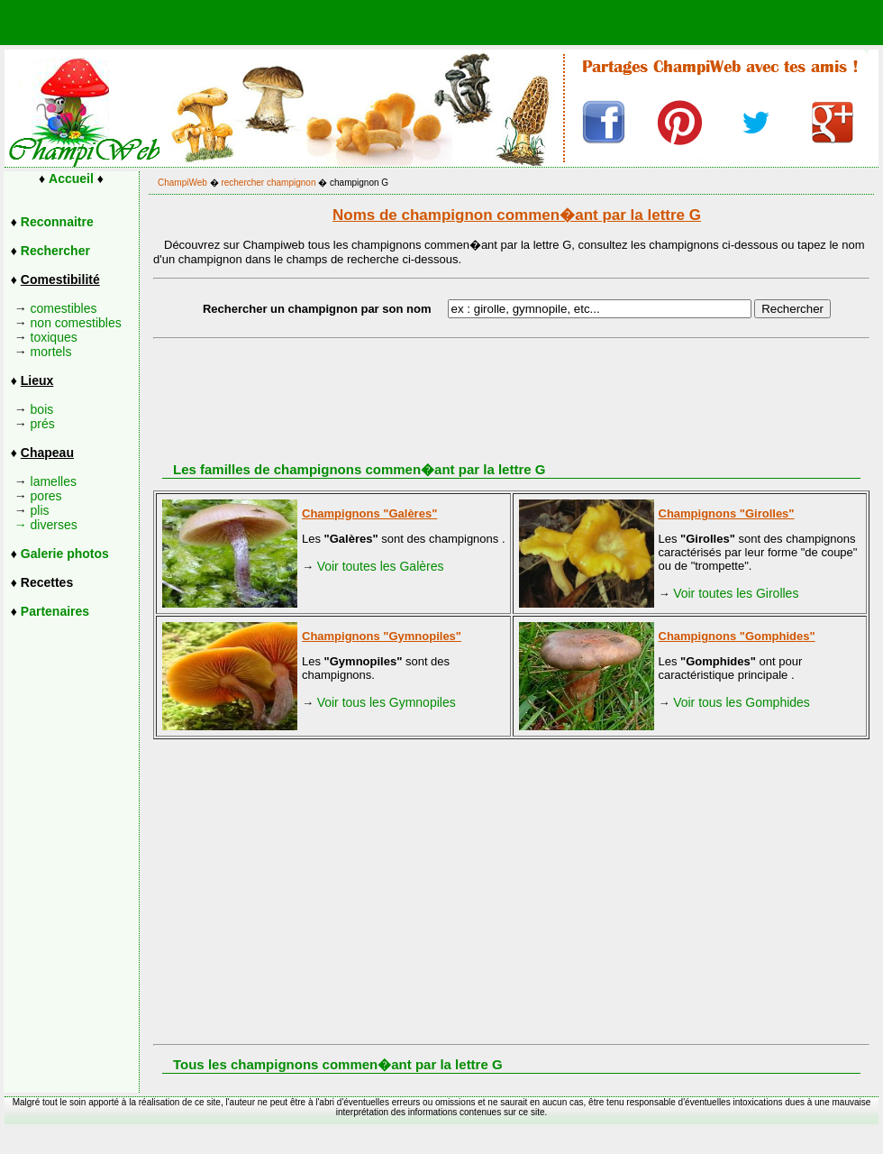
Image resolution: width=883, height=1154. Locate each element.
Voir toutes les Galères (380, 566)
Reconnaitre (57, 222)
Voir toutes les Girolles (735, 593)
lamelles (54, 481)
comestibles (64, 308)
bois (42, 409)
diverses (54, 524)
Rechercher (55, 250)
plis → (27, 517)
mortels (51, 351)
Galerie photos (65, 553)
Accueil (71, 178)
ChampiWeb (182, 183)
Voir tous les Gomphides (741, 702)
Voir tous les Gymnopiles (386, 702)
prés (43, 424)
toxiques (54, 337)
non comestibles (76, 323)
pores (46, 496)
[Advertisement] (527, 879)
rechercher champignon (268, 183)
